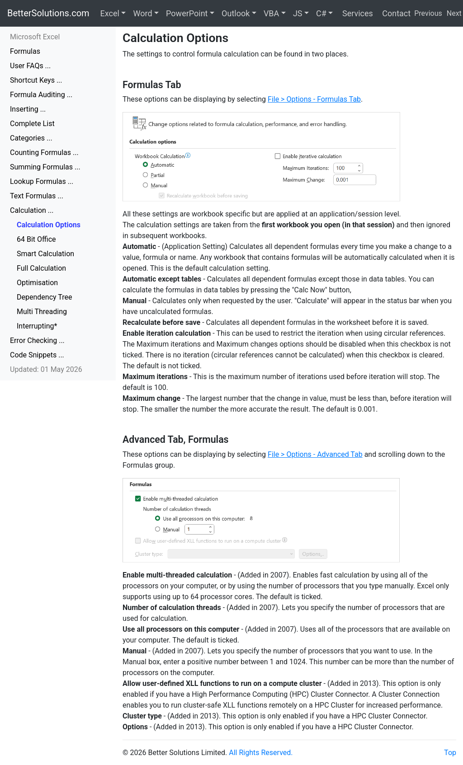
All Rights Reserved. (261, 752)
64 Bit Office (36, 239)
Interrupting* (37, 326)
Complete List (32, 123)
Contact (395, 13)
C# (321, 13)
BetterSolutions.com (48, 13)
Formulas (25, 51)
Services (356, 13)
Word (142, 13)
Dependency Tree (44, 297)
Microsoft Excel (35, 37)
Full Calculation (41, 268)
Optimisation (37, 282)
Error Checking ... (37, 340)
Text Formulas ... (36, 196)
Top (450, 752)
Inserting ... (28, 109)
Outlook (236, 13)
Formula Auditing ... (41, 94)
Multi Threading (42, 311)
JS (297, 13)
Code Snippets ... (37, 355)
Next (454, 13)
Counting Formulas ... (44, 152)
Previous (428, 13)
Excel (109, 13)
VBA (271, 13)
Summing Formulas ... (45, 167)
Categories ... (31, 138)
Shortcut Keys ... (36, 80)
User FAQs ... (30, 65)
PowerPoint (187, 13)
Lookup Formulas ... (41, 181)
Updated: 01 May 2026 (46, 369)
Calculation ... (32, 210)
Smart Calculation (45, 253)
